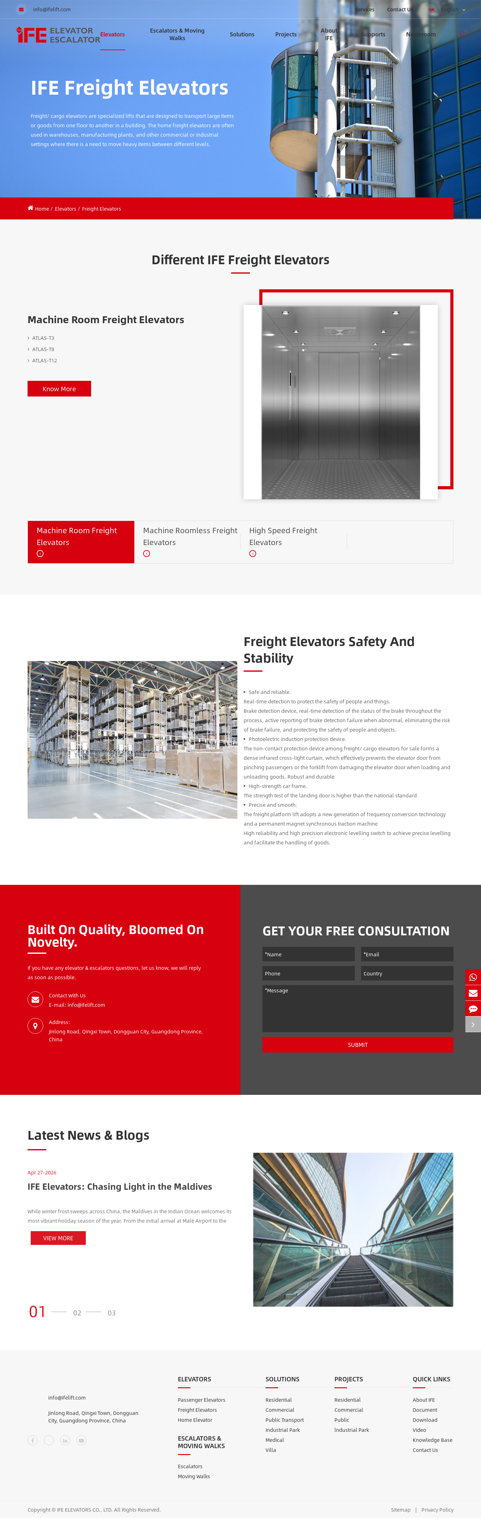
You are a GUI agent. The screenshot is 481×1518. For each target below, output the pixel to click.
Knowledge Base (433, 1445)
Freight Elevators (101, 209)
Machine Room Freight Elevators (106, 319)
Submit (358, 1044)
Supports (373, 40)
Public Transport (285, 1425)
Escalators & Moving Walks (177, 38)
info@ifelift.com (43, 9)
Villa (271, 1455)
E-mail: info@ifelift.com (77, 1005)
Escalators (190, 1472)
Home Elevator (195, 1425)
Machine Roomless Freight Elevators (190, 536)
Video (419, 1435)
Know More (59, 388)
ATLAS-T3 (41, 338)
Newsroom (421, 40)
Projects (286, 40)
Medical (275, 1445)
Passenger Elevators (201, 1405)
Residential (279, 1405)
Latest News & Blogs (89, 1140)
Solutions (242, 40)
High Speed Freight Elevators (283, 536)
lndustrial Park (351, 1435)
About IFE (329, 38)
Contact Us (400, 9)
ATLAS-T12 (42, 360)
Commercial (280, 1415)
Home (42, 209)
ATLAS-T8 (41, 349)
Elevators (112, 40)
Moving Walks (194, 1482)
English (445, 9)
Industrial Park (283, 1435)
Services (365, 9)
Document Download (425, 1420)
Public (341, 1425)
